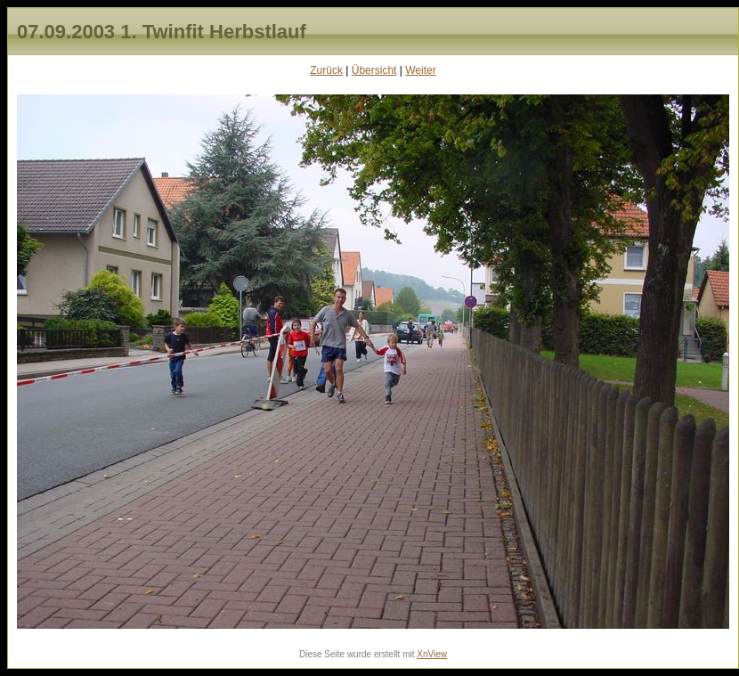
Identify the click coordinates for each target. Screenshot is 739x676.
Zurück (326, 70)
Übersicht (374, 70)
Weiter (420, 70)
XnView (432, 654)
